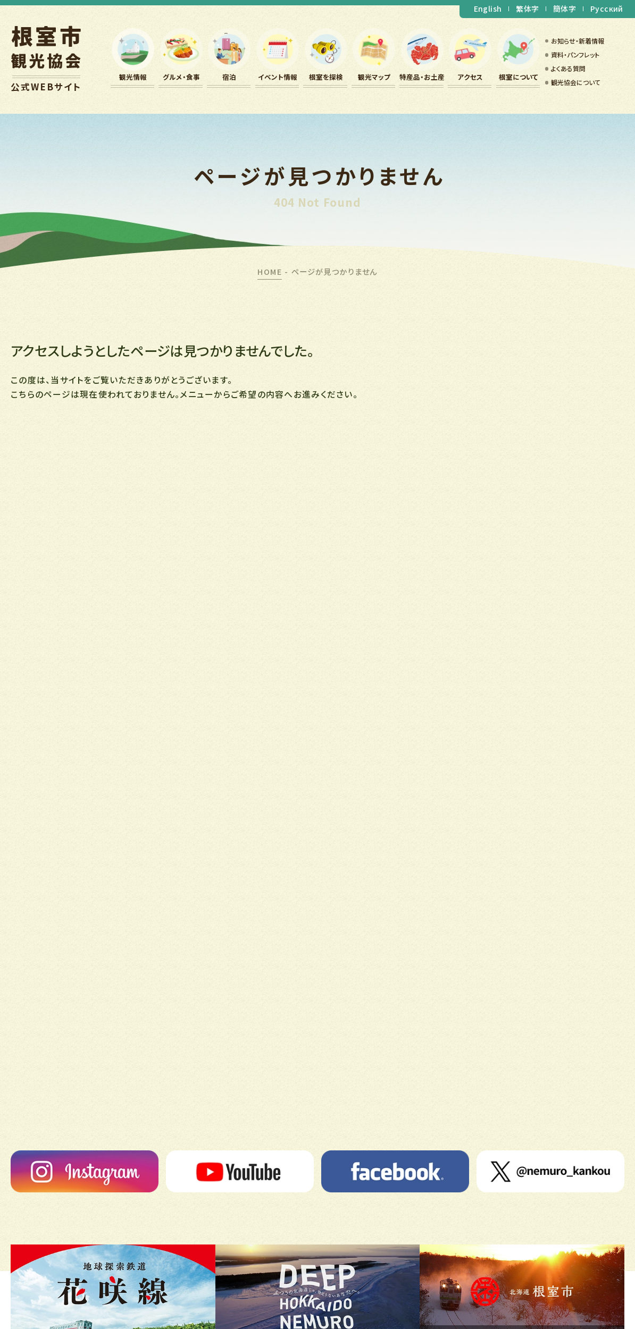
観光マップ (374, 77)
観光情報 (133, 77)
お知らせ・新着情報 (577, 40)
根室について (518, 77)
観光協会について (575, 82)
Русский (606, 8)
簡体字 (564, 8)
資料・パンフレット (575, 54)
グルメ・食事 (181, 77)
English (488, 8)
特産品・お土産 (422, 77)
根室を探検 (326, 77)
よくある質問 (568, 68)
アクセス (470, 77)
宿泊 (229, 77)
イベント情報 (277, 77)
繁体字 (527, 8)
